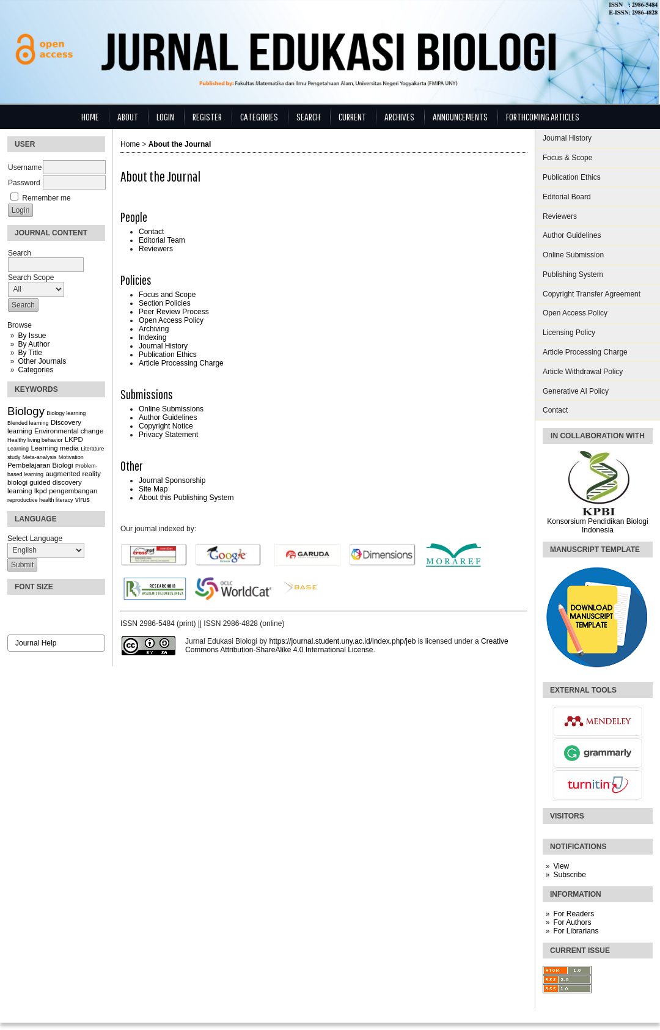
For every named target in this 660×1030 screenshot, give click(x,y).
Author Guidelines (572, 235)
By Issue (32, 335)
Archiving (154, 329)
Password (24, 182)
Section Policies (165, 303)
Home (90, 116)
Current (352, 116)
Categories (35, 370)
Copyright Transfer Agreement (591, 294)
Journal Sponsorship (172, 480)
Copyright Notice (166, 426)
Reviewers (560, 216)
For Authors (572, 922)
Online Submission (573, 255)
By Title (30, 352)
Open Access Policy (575, 313)
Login (165, 116)
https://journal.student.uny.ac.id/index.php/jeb (342, 641)
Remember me (46, 198)
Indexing (152, 337)
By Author (34, 344)
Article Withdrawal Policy (583, 371)
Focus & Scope (567, 157)
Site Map (153, 489)
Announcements (460, 116)
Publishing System (573, 274)
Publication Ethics (572, 177)
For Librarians (575, 931)
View (561, 866)
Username (25, 167)
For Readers (573, 914)
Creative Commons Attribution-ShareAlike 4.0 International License (346, 645)
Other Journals (42, 361)
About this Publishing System (186, 497)
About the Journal (179, 144)
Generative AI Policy (576, 391)
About (127, 116)
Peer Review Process (174, 311)
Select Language (34, 538)
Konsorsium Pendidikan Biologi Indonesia (597, 525)
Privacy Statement (168, 434)
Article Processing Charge (585, 352)
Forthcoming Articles (542, 116)
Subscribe (569, 874)
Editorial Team (162, 240)
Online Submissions (171, 409)
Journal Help (35, 643)
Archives (399, 116)
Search (308, 116)
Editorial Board (567, 197)
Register (207, 116)
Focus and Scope (167, 294)
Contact (555, 410)
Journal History (567, 138)
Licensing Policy (569, 332)
